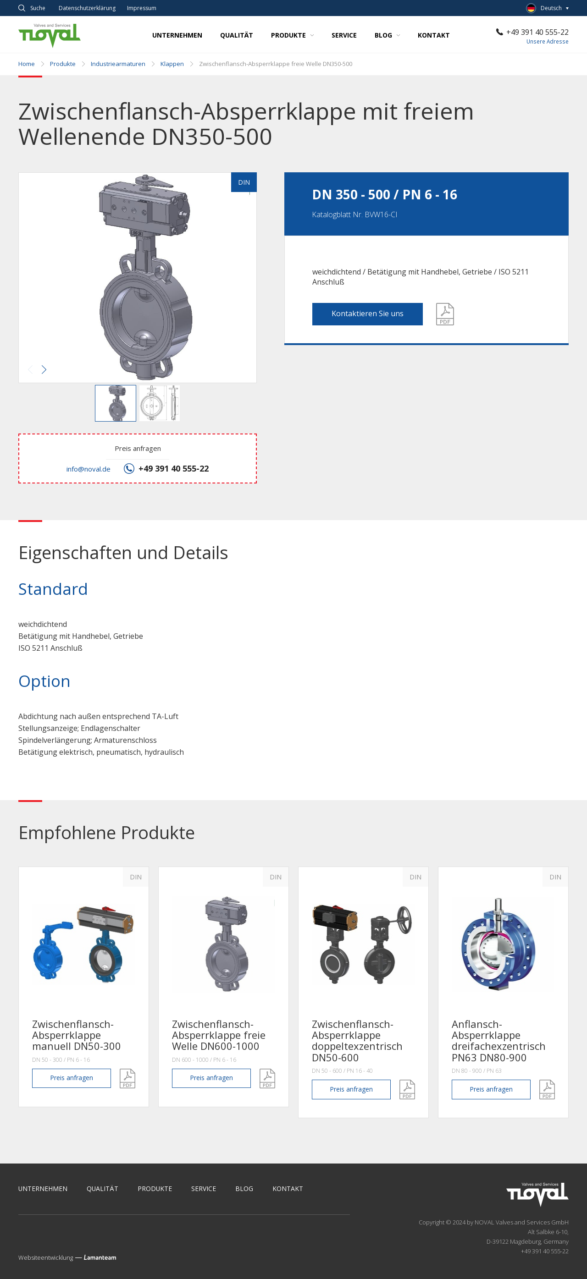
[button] (136, 279)
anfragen (71, 1078)
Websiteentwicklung (45, 1257)
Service (344, 35)
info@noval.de (88, 468)
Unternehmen (177, 35)
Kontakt (434, 35)
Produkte (292, 35)
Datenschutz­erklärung (87, 8)
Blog (387, 35)
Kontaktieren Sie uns (368, 313)
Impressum (141, 8)
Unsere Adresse (548, 41)
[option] (83, 987)
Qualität (236, 35)
